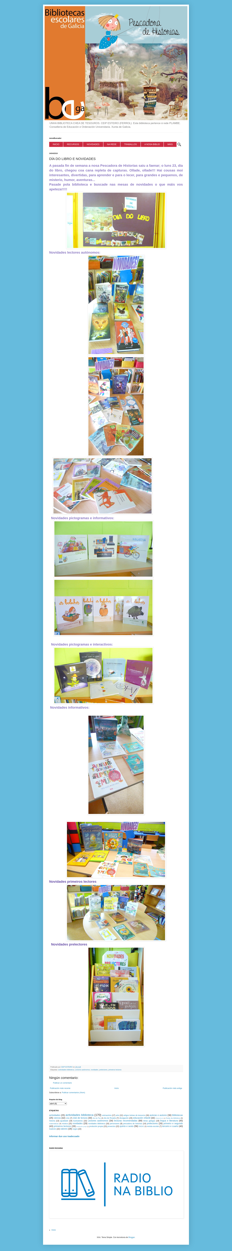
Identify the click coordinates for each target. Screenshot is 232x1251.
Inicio (116, 1088)
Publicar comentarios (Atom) (73, 1092)
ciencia (57, 1118)
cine (67, 1118)
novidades (94, 1070)
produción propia (96, 1126)
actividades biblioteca (66, 1070)
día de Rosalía (110, 1118)
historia (52, 1121)
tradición (52, 1129)
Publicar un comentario (62, 1083)
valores (63, 1129)
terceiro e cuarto (170, 1126)
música (65, 1124)
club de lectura (80, 1118)
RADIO (141, 1126)
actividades (54, 1115)
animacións (107, 1115)
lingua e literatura (169, 1120)
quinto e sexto (126, 1126)
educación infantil (141, 1118)
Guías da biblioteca (173, 1118)
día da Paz (97, 1118)
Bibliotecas (177, 1115)
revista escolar (153, 1126)
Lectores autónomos (82, 1070)
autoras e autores (158, 1115)
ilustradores (78, 1121)
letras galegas (149, 1121)
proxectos (111, 1126)
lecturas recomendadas (125, 1120)
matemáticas (54, 1124)
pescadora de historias (132, 1124)
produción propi (81, 1126)
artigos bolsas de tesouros (134, 1115)
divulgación (124, 1118)
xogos (75, 1129)
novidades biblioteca (96, 1124)
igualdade (64, 1121)
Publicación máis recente (60, 1088)
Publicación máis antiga (172, 1088)
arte (117, 1115)
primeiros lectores (114, 1070)
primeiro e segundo (173, 1123)
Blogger (131, 1237)
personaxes (114, 1124)
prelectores (103, 1070)
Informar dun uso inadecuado (64, 1136)
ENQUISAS (159, 1118)
